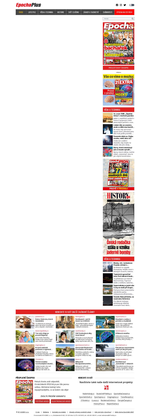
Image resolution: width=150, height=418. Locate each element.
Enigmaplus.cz (112, 397)
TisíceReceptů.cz (127, 397)
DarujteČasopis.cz (125, 400)
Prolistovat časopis (118, 68)
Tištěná (42, 401)
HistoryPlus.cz (99, 404)
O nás (38, 412)
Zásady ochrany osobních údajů (80, 412)
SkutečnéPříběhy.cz (104, 393)
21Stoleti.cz (85, 400)
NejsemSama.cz (113, 404)
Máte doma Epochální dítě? (124, 412)
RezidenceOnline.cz (108, 400)
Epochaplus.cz (99, 397)
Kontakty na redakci (59, 412)
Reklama (46, 412)
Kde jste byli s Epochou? (103, 412)
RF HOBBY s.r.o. (23, 412)
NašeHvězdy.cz (88, 393)
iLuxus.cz (95, 400)
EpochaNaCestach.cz (122, 393)
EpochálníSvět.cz (85, 397)
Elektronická (61, 401)
